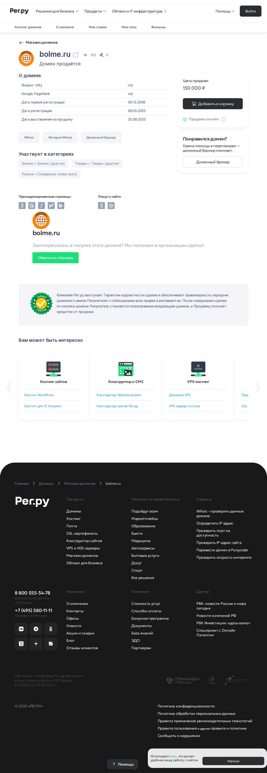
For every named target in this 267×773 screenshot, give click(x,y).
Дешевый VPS (180, 395)
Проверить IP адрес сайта (218, 542)
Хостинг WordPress (39, 395)
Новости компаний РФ (216, 615)
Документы (141, 625)
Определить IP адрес (214, 523)
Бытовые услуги (145, 555)
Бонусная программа (150, 618)
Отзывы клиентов (82, 648)
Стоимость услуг (145, 603)
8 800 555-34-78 (32, 593)
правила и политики (229, 728)
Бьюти (136, 533)
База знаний (142, 633)
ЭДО (135, 640)
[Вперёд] (258, 388)
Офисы (72, 618)
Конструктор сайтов (84, 540)
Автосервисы (142, 548)
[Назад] (8, 388)
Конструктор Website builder (119, 395)
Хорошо (233, 761)
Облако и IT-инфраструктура (139, 11)
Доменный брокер (212, 162)
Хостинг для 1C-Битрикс (42, 406)
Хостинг (73, 518)
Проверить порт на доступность (213, 532)
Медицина (140, 540)
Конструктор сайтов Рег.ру (117, 406)
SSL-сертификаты (82, 533)
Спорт (136, 570)
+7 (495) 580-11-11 (33, 610)
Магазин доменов (41, 42)
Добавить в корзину (216, 103)
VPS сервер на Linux (184, 406)
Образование (143, 526)
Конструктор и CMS (125, 381)
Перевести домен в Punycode (222, 550)
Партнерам (141, 648)
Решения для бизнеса (57, 11)
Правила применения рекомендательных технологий (205, 720)
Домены (73, 511)
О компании (77, 603)
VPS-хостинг (198, 381)
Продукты (95, 11)
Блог (70, 640)
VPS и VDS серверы (83, 548)
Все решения (142, 577)
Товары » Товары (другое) (97, 163)
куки (173, 756)
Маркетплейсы (144, 518)
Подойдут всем (144, 511)
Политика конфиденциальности (186, 706)
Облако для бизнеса (84, 563)
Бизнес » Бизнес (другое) (43, 163)
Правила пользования (177, 728)
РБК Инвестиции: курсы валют (223, 623)
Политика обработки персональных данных (196, 713)
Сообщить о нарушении (179, 735)
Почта (71, 526)
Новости (73, 625)
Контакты (74, 611)
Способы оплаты (146, 611)
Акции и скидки (80, 633)
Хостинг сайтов (53, 381)
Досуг (136, 563)
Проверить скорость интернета (224, 557)
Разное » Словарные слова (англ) (49, 174)
